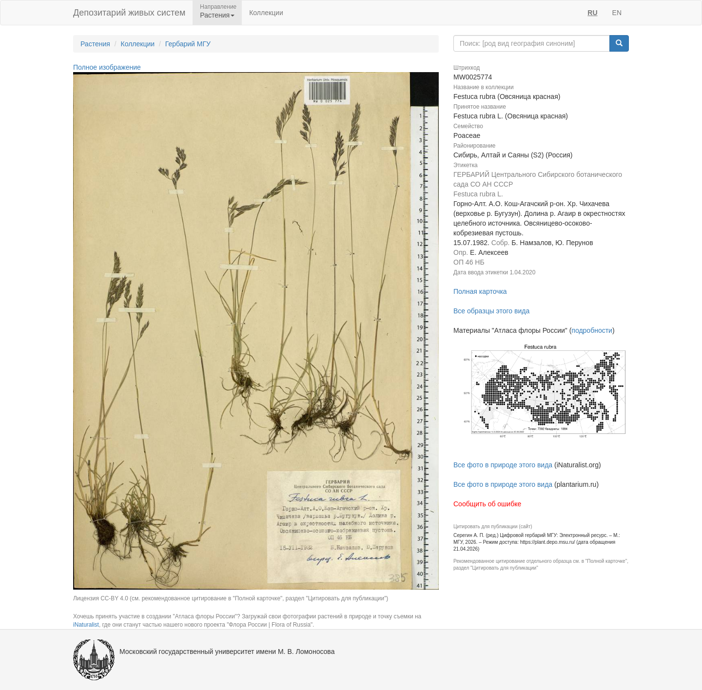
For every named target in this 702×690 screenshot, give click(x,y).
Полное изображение (107, 67)
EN (617, 13)
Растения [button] (217, 15)
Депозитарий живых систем (129, 13)
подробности (591, 330)
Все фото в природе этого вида (502, 465)
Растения (95, 44)
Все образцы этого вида (491, 311)
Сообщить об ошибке (487, 504)
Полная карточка (480, 291)
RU (592, 13)
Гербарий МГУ (188, 44)
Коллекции (266, 13)
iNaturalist (86, 624)
